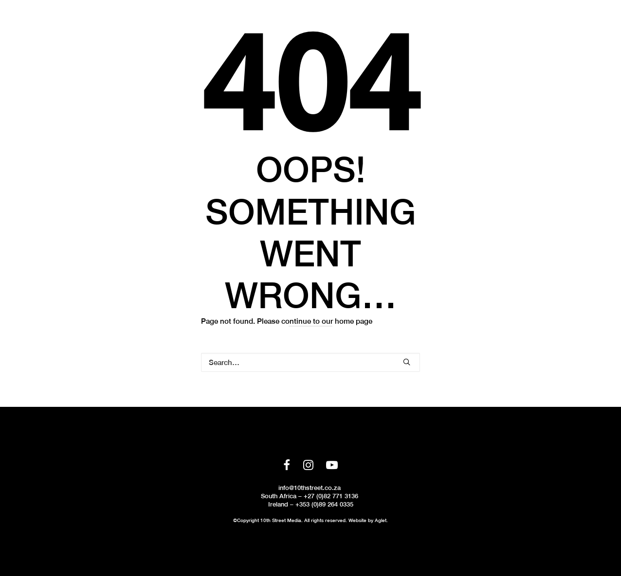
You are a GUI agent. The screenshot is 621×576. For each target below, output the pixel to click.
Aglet (380, 520)
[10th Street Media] (50, 27)
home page (353, 321)
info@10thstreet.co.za (309, 487)
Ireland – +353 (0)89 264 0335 (310, 504)
